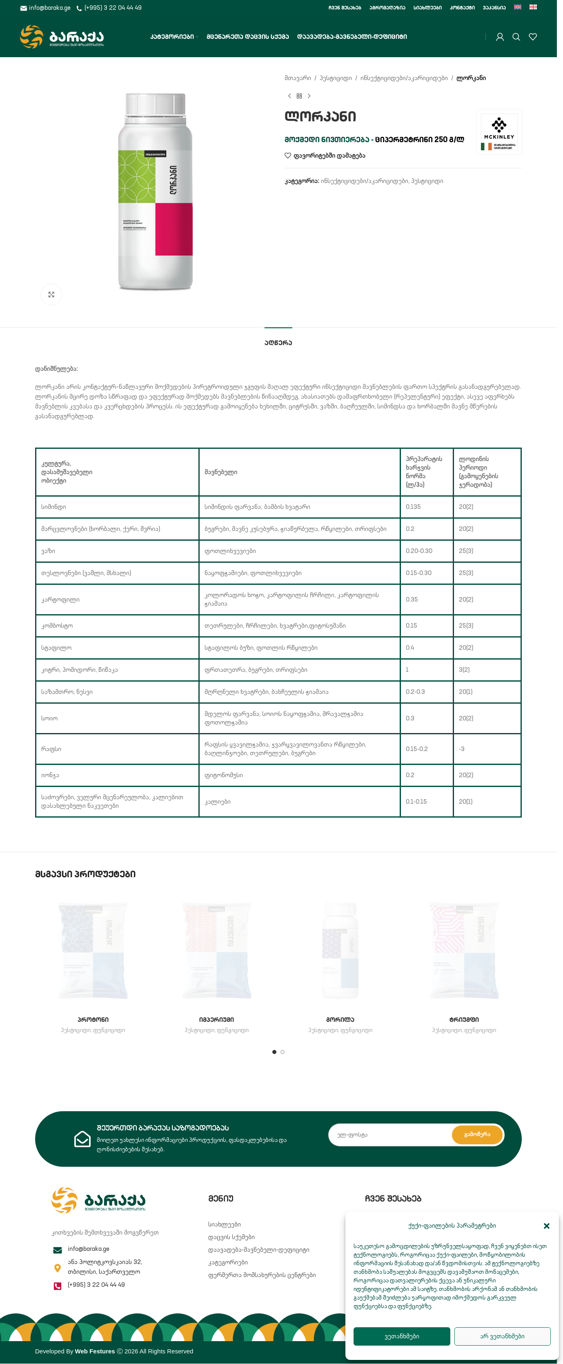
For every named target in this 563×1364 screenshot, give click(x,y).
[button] (547, 1226)
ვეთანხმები (402, 1336)
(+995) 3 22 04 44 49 (109, 8)
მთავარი (298, 78)
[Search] (516, 37)
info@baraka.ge (46, 8)
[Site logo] (62, 36)
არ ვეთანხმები (502, 1336)
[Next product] (309, 96)
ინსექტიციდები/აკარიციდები (404, 78)
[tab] (278, 339)
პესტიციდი (336, 78)
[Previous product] (289, 96)
